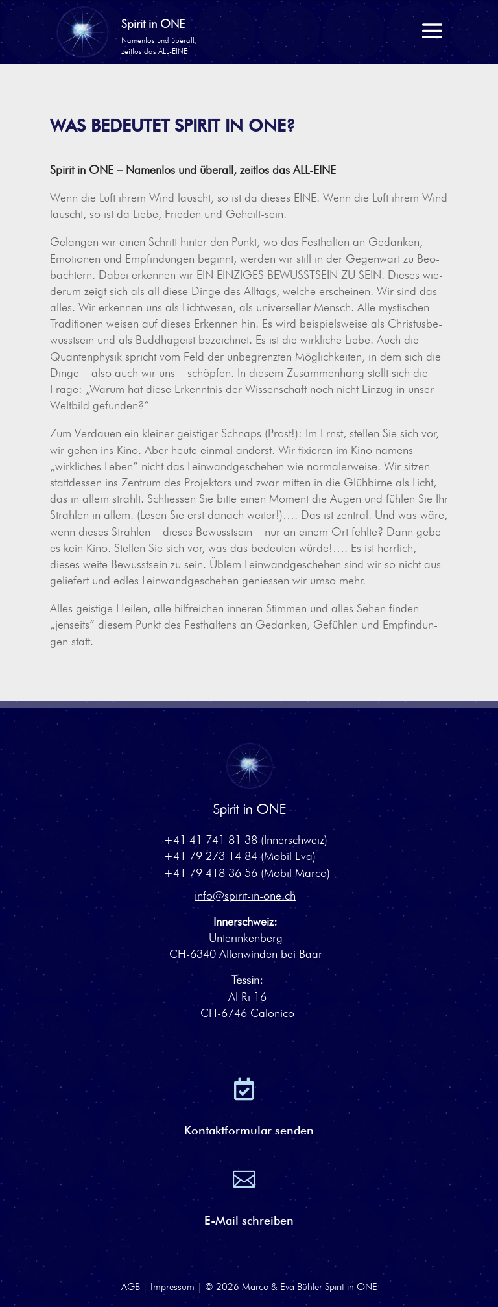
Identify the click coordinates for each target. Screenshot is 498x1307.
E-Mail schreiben (249, 1220)
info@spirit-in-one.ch (245, 895)
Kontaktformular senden (249, 1130)
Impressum (172, 1287)
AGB (130, 1287)
